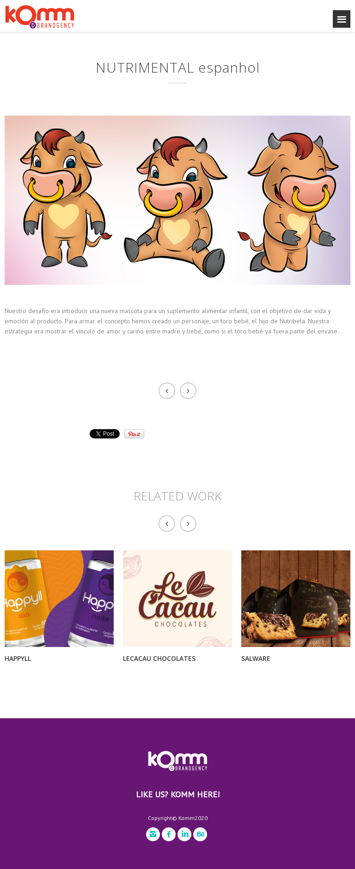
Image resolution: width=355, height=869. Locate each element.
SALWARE (255, 658)
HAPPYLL (18, 658)
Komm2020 (193, 817)
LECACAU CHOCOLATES (159, 658)
